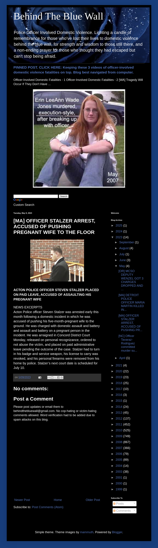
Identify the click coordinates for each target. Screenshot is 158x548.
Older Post (93, 500)
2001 (119, 477)
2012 (119, 418)
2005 (119, 459)
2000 (119, 483)
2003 (119, 471)
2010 (119, 430)
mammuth (86, 532)
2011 (119, 424)
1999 (119, 489)
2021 (119, 365)
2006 (119, 454)
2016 (119, 394)
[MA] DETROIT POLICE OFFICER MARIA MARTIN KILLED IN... (131, 302)
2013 (119, 412)
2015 (119, 400)
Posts (118, 503)
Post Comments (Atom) (47, 507)
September (127, 242)
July (122, 254)
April (122, 358)
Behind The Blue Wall (58, 16)
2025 (119, 225)
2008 (119, 442)
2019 (119, 377)
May (122, 266)
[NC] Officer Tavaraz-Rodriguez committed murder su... (127, 343)
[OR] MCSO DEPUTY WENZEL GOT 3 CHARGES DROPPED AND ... (130, 280)
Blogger (117, 532)
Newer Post (22, 500)
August (124, 248)
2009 (119, 436)
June (123, 260)
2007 (119, 448)
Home (58, 500)
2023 (119, 237)
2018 (119, 383)
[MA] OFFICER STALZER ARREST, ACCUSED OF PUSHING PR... (130, 323)
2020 (119, 371)
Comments (122, 510)
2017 (119, 389)
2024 (119, 231)
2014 (119, 406)
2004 (119, 465)
